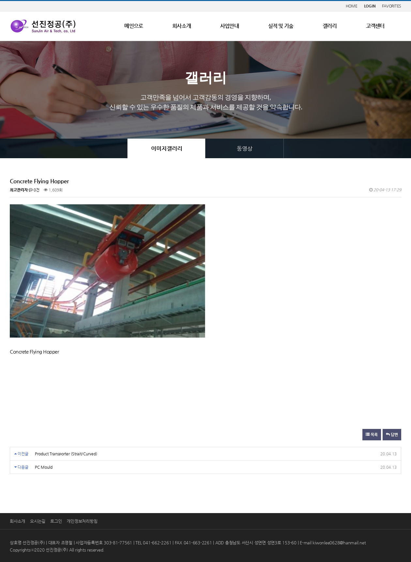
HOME (352, 6)
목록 (372, 434)
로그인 (56, 521)
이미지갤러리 (166, 148)
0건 (34, 190)
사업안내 (229, 26)
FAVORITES (391, 6)
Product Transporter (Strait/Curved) (66, 453)
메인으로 (133, 26)
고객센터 (375, 26)
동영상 (244, 148)
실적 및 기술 (280, 26)
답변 (392, 434)
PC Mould (44, 467)
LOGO (43, 26)
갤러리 (330, 26)
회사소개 (181, 26)
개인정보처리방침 (82, 521)
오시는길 (37, 521)
